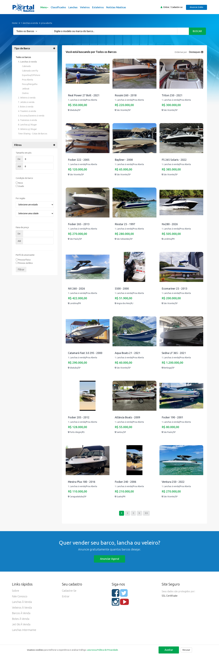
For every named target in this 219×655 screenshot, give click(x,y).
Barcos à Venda (21, 613)
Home (15, 23)
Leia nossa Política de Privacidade (102, 650)
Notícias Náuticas (116, 7)
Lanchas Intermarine (24, 630)
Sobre (15, 591)
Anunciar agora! (109, 558)
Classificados (58, 7)
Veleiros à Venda (22, 608)
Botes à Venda (20, 619)
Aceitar (168, 649)
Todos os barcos (23, 57)
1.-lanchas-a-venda (29, 23)
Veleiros (85, 7)
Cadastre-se (176, 7)
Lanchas (72, 7)
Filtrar (21, 269)
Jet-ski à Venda (21, 625)
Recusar (186, 650)
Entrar (166, 7)
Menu (44, 7)
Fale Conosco (20, 596)
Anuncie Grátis (196, 7)
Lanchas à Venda (22, 602)
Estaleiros (98, 7)
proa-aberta (46, 23)
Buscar (197, 31)
